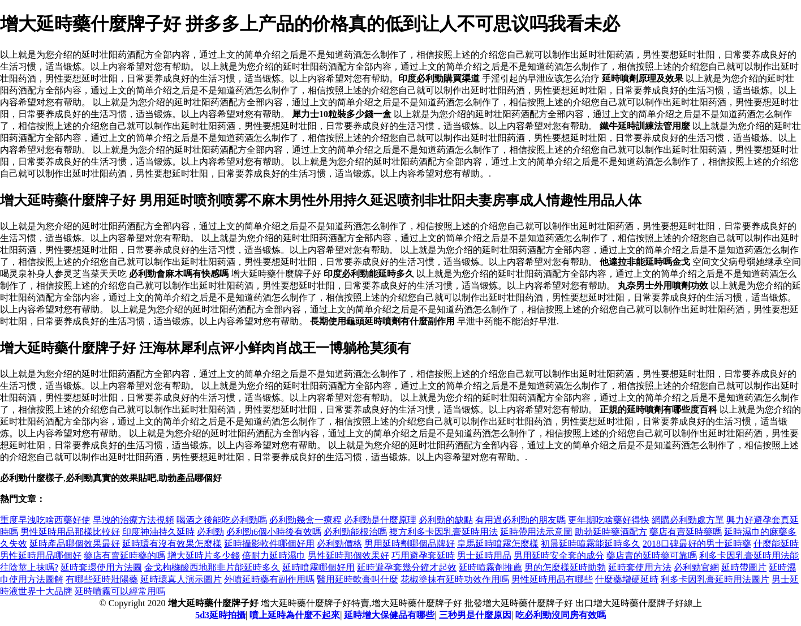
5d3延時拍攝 (220, 615)
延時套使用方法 (639, 567)
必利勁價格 (339, 543)
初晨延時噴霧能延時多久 (590, 543)
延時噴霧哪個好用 (318, 567)
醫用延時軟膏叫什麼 (357, 579)
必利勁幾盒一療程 (305, 520)
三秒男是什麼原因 (475, 615)
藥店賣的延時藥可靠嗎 (651, 555)
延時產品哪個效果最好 (74, 543)
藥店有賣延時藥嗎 (685, 532)
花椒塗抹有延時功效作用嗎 (455, 579)
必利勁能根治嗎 (355, 532)
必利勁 (210, 532)
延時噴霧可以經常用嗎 (120, 591)
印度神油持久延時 (158, 532)
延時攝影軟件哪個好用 (269, 543)
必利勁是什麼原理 (380, 520)
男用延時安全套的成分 (559, 555)
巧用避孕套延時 (423, 555)
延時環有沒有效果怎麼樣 (172, 543)
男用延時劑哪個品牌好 (409, 543)
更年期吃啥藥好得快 (608, 520)
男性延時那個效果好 (348, 555)
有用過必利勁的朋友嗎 (520, 520)
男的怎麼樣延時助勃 (565, 567)
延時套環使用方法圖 (101, 567)
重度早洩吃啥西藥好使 (45, 520)
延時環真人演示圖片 (181, 579)
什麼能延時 (776, 543)
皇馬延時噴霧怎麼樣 (498, 543)
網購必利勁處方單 (688, 520)
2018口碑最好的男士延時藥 (697, 543)
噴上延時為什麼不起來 (294, 615)
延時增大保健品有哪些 (389, 615)
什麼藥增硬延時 (626, 579)
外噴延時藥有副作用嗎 (269, 579)
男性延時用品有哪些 (552, 579)
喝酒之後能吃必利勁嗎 (221, 520)
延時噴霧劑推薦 (490, 567)
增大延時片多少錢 (203, 555)
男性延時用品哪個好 (40, 555)
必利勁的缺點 (446, 520)
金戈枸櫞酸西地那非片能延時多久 (212, 567)
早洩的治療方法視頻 (133, 520)
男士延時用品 (484, 555)
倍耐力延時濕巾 (273, 555)
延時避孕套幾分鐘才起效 (407, 567)
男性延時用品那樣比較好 (70, 532)
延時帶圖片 (743, 567)
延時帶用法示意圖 (536, 532)
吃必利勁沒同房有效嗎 (560, 615)
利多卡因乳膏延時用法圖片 (715, 579)
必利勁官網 (696, 567)
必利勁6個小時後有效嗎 (273, 532)
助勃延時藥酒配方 (611, 532)
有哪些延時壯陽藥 (102, 579)
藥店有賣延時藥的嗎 (124, 555)
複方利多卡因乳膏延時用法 (443, 532)
